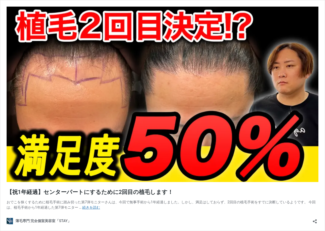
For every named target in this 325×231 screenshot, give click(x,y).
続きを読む (91, 207)
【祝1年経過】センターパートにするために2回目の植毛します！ (90, 192)
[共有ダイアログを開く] (314, 220)
